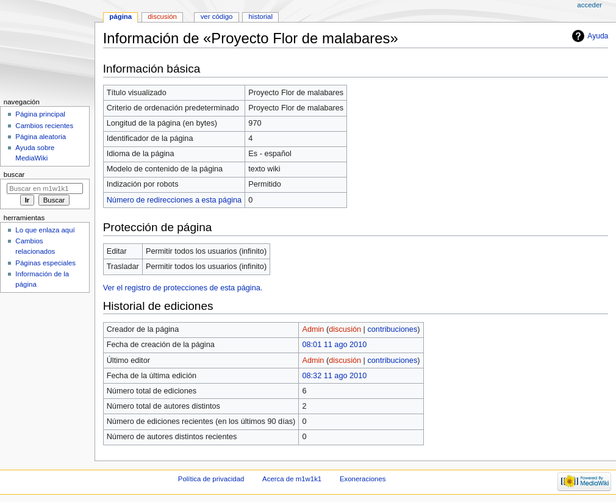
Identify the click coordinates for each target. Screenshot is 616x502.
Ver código (217, 16)
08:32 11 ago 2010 (334, 375)
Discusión (162, 16)
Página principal (40, 114)
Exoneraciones (363, 478)
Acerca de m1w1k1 (291, 478)
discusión (345, 329)
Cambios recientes (44, 125)
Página (120, 16)
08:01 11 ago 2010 (334, 344)
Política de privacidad (211, 478)
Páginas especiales (45, 263)
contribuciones (392, 329)
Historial (261, 16)
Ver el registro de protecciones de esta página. (183, 288)
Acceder (589, 5)
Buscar (14, 174)
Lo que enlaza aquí (44, 230)
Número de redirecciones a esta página (174, 200)
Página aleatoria (40, 136)
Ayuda (597, 36)
